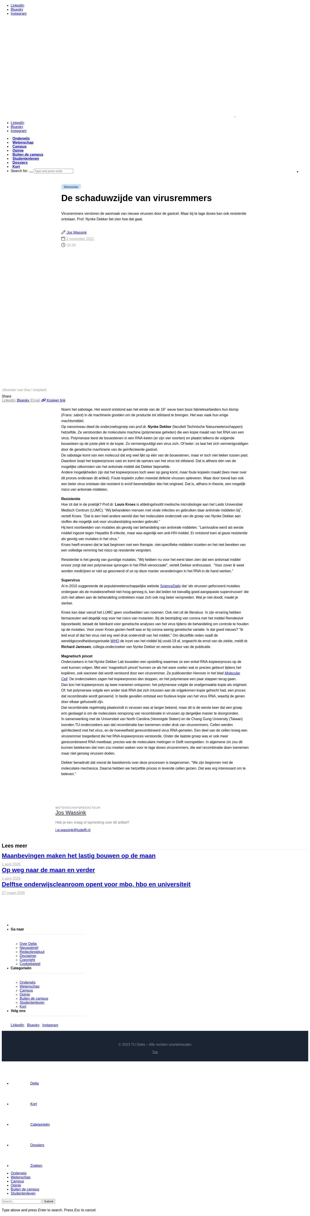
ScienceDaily (170, 586)
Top (155, 1052)
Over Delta (28, 944)
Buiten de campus (27, 154)
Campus (19, 146)
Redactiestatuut (32, 952)
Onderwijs (21, 138)
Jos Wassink (76, 232)
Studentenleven (25, 158)
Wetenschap (22, 142)
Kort (16, 166)
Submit (48, 1201)
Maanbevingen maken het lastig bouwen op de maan (79, 855)
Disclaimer (28, 956)
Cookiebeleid (30, 964)
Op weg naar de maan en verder (48, 870)
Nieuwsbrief (29, 948)
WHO (114, 641)
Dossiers (20, 162)
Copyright (27, 960)
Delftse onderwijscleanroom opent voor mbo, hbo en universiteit (96, 884)
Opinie (18, 150)
